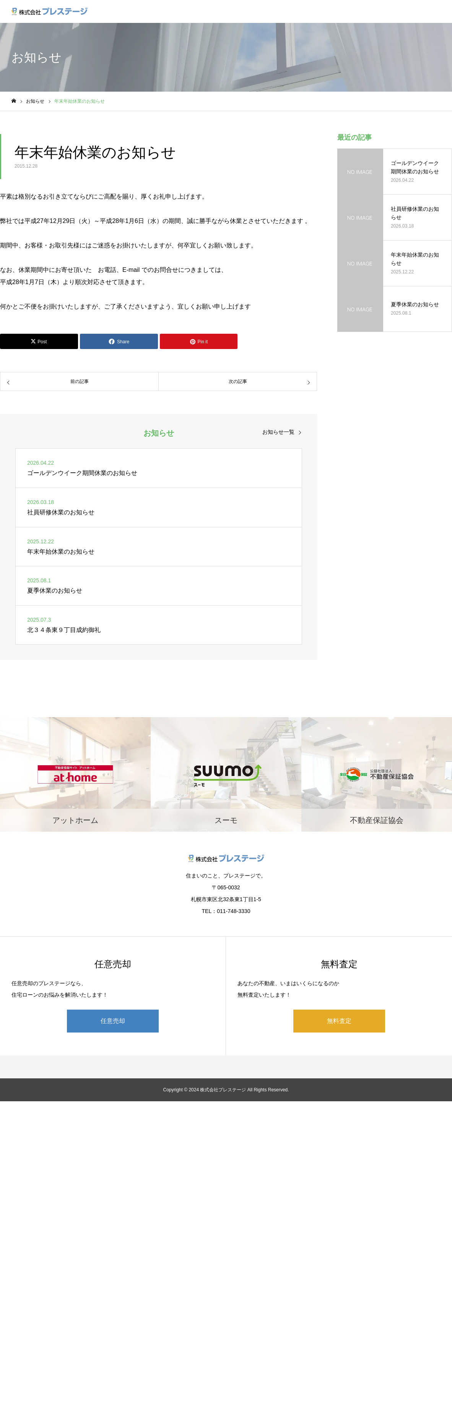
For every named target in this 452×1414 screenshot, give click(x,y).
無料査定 (339, 1021)
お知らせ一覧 (278, 432)
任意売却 (113, 1021)
